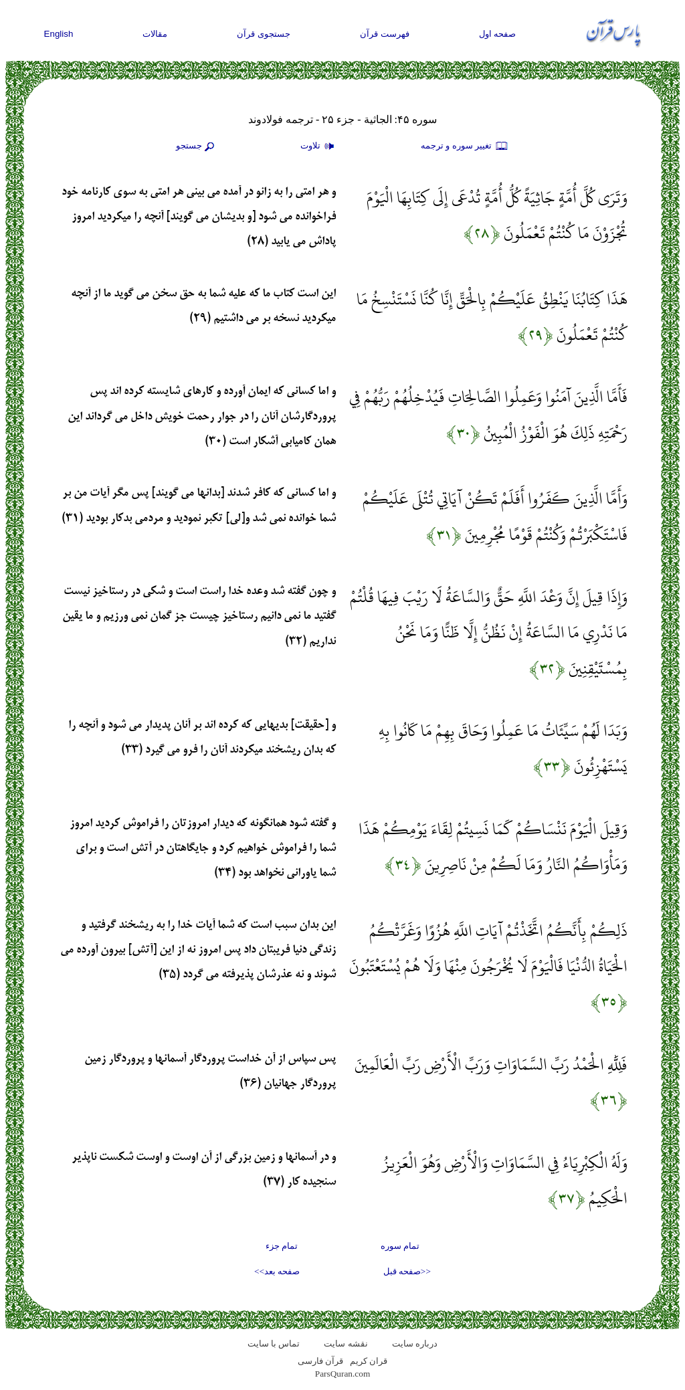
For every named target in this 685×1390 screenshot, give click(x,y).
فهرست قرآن (384, 34)
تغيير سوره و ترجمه (465, 146)
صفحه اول (497, 34)
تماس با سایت (274, 1343)
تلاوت (319, 146)
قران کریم (368, 1361)
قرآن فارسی (320, 1361)
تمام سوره (400, 1246)
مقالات (154, 34)
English (59, 34)
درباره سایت (414, 1343)
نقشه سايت (345, 1343)
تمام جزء (282, 1246)
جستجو (196, 146)
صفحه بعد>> (277, 1271)
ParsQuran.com (343, 1374)
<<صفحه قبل (407, 1271)
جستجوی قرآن (263, 34)
